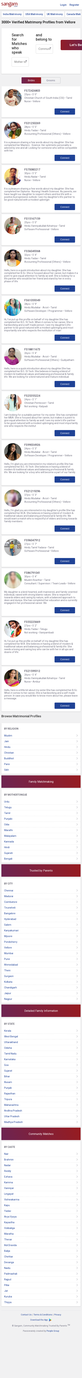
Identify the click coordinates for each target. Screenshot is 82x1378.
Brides (31, 80)
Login (63, 4)
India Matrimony (12, 14)
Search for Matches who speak (19, 43)
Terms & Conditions (43, 1315)
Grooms (50, 80)
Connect (64, 111)
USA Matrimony (34, 14)
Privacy (57, 1315)
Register (74, 4)
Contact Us (26, 1315)
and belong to (44, 37)
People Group (53, 1331)
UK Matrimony (55, 14)
